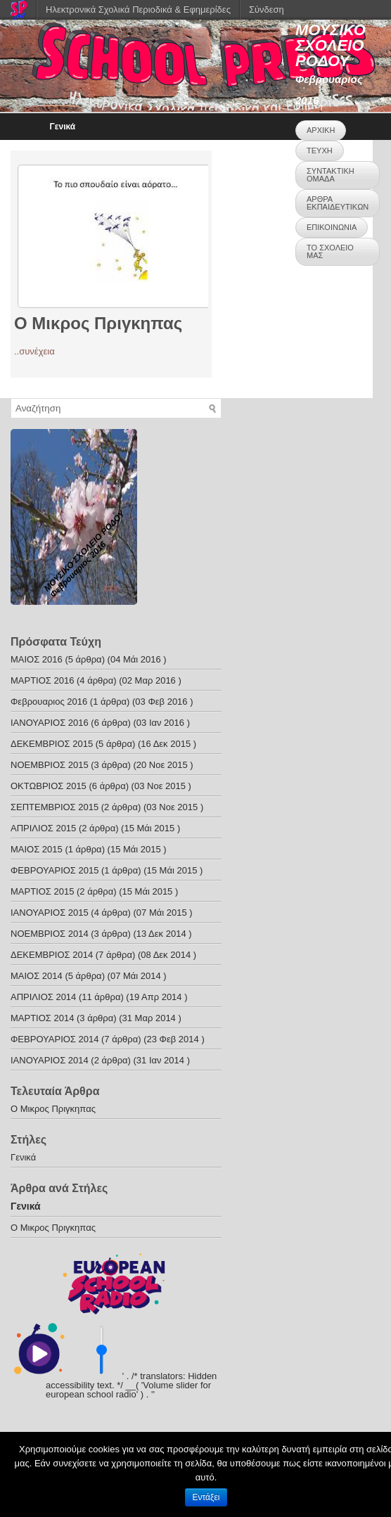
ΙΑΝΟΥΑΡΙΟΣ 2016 (50, 722)
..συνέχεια (34, 351)
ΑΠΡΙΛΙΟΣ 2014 (43, 997)
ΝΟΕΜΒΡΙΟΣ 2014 (50, 933)
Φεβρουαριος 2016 (49, 701)
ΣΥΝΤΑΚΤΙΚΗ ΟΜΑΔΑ (330, 175)
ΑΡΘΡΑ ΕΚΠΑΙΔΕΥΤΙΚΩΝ (337, 203)
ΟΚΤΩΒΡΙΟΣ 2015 (48, 786)
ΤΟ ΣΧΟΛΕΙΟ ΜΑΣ (330, 251)
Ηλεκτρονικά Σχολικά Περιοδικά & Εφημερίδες (138, 9)
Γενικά (63, 127)
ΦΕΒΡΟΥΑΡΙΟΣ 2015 (54, 870)
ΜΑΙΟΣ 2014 (37, 976)
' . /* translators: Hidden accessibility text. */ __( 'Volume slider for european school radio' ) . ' (131, 1385)
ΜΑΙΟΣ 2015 (37, 849)
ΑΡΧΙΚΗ (321, 130)
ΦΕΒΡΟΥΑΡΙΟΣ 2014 (54, 1039)
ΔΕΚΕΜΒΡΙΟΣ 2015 (52, 743)
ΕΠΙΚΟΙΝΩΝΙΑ (332, 227)
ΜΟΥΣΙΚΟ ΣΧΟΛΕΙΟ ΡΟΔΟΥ (330, 45)
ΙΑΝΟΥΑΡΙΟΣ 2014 (50, 1060)
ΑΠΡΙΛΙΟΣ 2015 (43, 828)
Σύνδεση (266, 9)
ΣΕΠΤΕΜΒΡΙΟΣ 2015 (54, 807)
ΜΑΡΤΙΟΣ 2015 (42, 891)
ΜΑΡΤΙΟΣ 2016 (42, 680)
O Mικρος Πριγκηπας (98, 323)
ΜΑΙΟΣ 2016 (37, 659)
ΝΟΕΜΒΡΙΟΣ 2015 (50, 765)
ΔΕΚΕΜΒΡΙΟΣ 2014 (52, 954)
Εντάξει (206, 1497)
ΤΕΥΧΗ (320, 150)
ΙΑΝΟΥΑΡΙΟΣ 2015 (50, 912)
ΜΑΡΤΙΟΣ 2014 (42, 1018)
